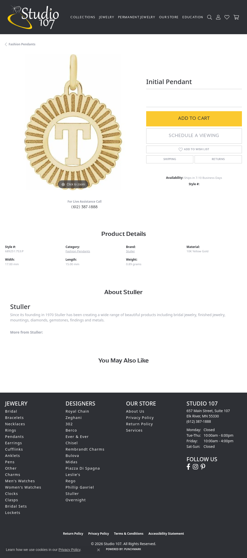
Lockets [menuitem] (13, 512)
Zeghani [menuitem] (74, 417)
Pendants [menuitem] (14, 436)
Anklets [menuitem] (12, 455)
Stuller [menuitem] (72, 493)
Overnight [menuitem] (76, 499)
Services (134, 430)
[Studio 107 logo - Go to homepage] (34, 17)
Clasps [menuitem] (11, 499)
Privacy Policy (140, 417)
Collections (82, 17)
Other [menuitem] (11, 468)
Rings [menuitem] (10, 430)
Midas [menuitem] (72, 461)
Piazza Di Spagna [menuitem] (83, 468)
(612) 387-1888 (84, 206)
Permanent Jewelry (136, 17)
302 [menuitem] (69, 423)
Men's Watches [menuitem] (20, 480)
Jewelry (106, 17)
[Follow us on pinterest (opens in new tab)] (203, 467)
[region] (73, 122)
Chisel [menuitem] (72, 442)
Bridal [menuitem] (11, 411)
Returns (218, 159)
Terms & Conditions (128, 533)
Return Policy (139, 423)
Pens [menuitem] (10, 461)
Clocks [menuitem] (11, 493)
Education (192, 17)
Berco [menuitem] (71, 430)
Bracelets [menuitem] (14, 417)
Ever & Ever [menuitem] (77, 436)
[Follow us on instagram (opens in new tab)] (195, 467)
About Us (135, 411)
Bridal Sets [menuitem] (16, 506)
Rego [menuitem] (71, 480)
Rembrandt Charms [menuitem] (85, 449)
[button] (209, 17)
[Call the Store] (198, 421)
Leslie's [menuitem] (73, 474)
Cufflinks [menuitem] (14, 449)
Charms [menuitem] (13, 474)
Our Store (169, 17)
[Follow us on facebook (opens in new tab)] (188, 467)
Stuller (130, 251)
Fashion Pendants (22, 44)
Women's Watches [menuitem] (23, 487)
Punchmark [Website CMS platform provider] (132, 549)
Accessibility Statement (166, 533)
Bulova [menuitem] (72, 455)
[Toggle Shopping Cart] (236, 17)
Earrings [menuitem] (13, 442)
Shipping (169, 159)
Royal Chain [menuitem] (77, 411)
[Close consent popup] (98, 549)
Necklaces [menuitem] (15, 423)
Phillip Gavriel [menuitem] (80, 487)
